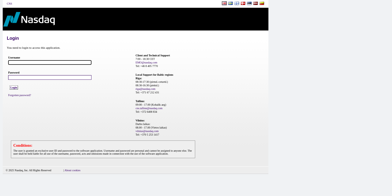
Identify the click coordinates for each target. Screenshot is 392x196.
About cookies (73, 170)
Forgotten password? (19, 95)
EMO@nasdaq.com (146, 62)
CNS (9, 3)
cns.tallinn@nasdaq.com (149, 108)
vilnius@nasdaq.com (147, 131)
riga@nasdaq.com (145, 88)
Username (14, 57)
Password (13, 72)
